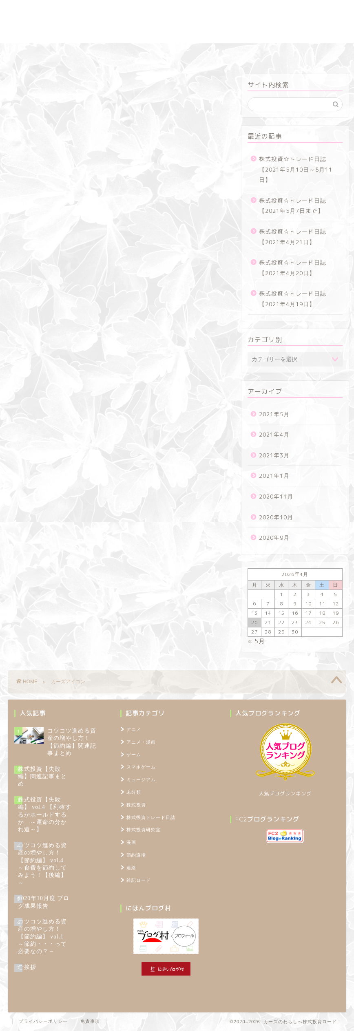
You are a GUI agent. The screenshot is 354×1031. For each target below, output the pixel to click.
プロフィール (264, 53)
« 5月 (256, 641)
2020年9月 (274, 537)
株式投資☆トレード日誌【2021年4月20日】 (292, 267)
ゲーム (133, 754)
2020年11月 (276, 496)
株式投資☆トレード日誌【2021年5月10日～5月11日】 (295, 169)
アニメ (133, 729)
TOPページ (314, 53)
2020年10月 (276, 517)
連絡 (131, 867)
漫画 (131, 842)
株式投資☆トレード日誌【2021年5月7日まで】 (292, 205)
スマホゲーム (141, 766)
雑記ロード (214, 53)
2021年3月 (274, 455)
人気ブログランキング (285, 793)
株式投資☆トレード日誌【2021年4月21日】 (292, 236)
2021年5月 (274, 414)
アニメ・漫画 (141, 742)
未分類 (133, 792)
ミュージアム (141, 779)
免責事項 (90, 1021)
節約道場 (170, 53)
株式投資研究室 (119, 53)
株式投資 (136, 804)
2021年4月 (274, 434)
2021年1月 (274, 475)
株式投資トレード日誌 (54, 53)
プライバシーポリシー (43, 1021)
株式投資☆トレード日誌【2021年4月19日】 (292, 298)
